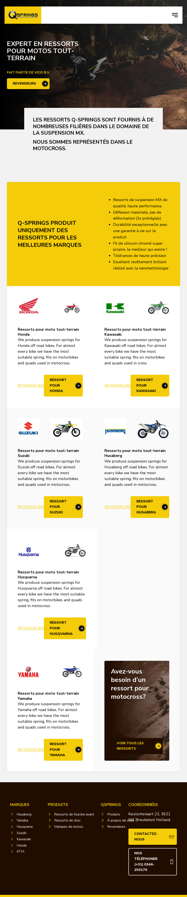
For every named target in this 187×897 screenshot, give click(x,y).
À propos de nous (120, 820)
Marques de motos (68, 826)
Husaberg (24, 814)
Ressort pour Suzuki (58, 507)
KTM (20, 851)
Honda (22, 845)
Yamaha (22, 820)
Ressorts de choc (67, 820)
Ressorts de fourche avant (74, 814)
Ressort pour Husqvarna (61, 628)
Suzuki (21, 833)
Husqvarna (25, 826)
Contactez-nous (146, 836)
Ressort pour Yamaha (58, 749)
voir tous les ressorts (130, 746)
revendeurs (24, 83)
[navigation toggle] (174, 15)
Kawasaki (24, 839)
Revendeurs (31, 385)
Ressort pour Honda (58, 385)
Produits (113, 814)
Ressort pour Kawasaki (146, 385)
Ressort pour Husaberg (146, 507)
